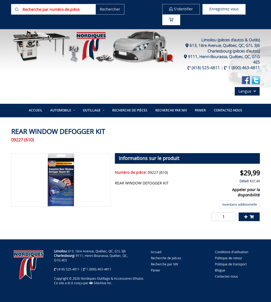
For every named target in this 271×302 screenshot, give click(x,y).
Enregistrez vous (224, 8)
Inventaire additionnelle (239, 204)
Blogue (220, 270)
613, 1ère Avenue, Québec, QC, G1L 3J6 (224, 45)
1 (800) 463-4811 (244, 67)
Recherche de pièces (129, 110)
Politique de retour (228, 258)
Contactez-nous (228, 110)
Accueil (35, 110)
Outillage (92, 110)
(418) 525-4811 (206, 67)
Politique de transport (231, 264)
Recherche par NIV (171, 110)
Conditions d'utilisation (231, 252)
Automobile (60, 110)
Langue (247, 91)
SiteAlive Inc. (100, 283)
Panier (155, 270)
